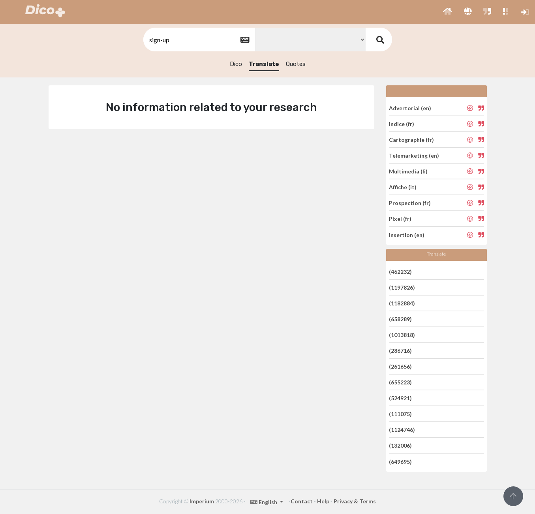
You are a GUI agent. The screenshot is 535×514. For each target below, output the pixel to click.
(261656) (400, 366)
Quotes (296, 64)
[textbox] (198, 39)
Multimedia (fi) (408, 171)
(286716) (400, 350)
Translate (264, 64)
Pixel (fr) (400, 218)
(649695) (400, 461)
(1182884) (402, 303)
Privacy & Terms (355, 501)
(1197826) (402, 287)
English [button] (264, 502)
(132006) (400, 445)
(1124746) (402, 429)
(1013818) (402, 334)
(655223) (400, 382)
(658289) (400, 319)
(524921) (400, 398)
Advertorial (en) (410, 107)
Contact (302, 501)
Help (323, 501)
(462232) (400, 271)
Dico (236, 64)
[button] (447, 12)
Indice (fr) (401, 123)
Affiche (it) (403, 187)
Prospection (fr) (410, 203)
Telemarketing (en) (414, 155)
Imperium (202, 501)
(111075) (400, 413)
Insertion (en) (406, 234)
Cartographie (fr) (411, 139)
